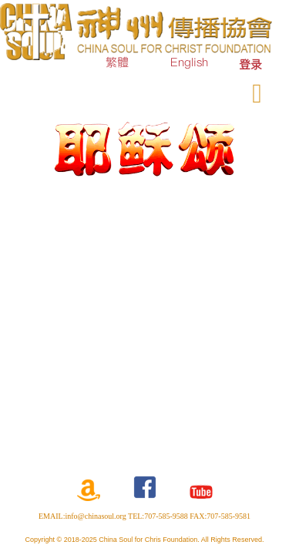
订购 (146, 90)
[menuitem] (250, 64)
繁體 (117, 62)
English (189, 62)
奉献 (192, 90)
